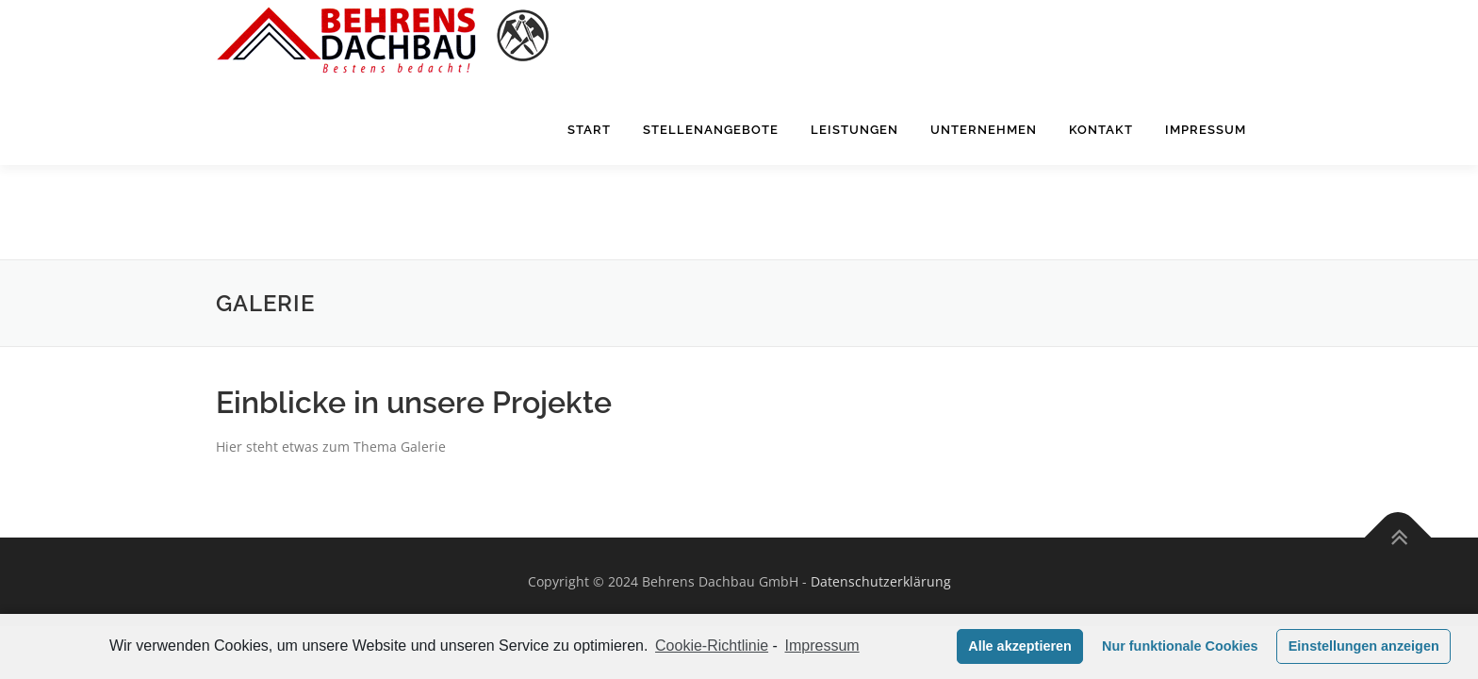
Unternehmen (983, 177)
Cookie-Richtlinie (711, 646)
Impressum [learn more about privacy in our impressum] (822, 646)
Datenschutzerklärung (881, 487)
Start (589, 177)
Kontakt (1101, 177)
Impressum (1205, 177)
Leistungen (854, 177)
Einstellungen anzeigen (1364, 646)
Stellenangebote (711, 177)
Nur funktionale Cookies (1180, 646)
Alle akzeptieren (1020, 646)
